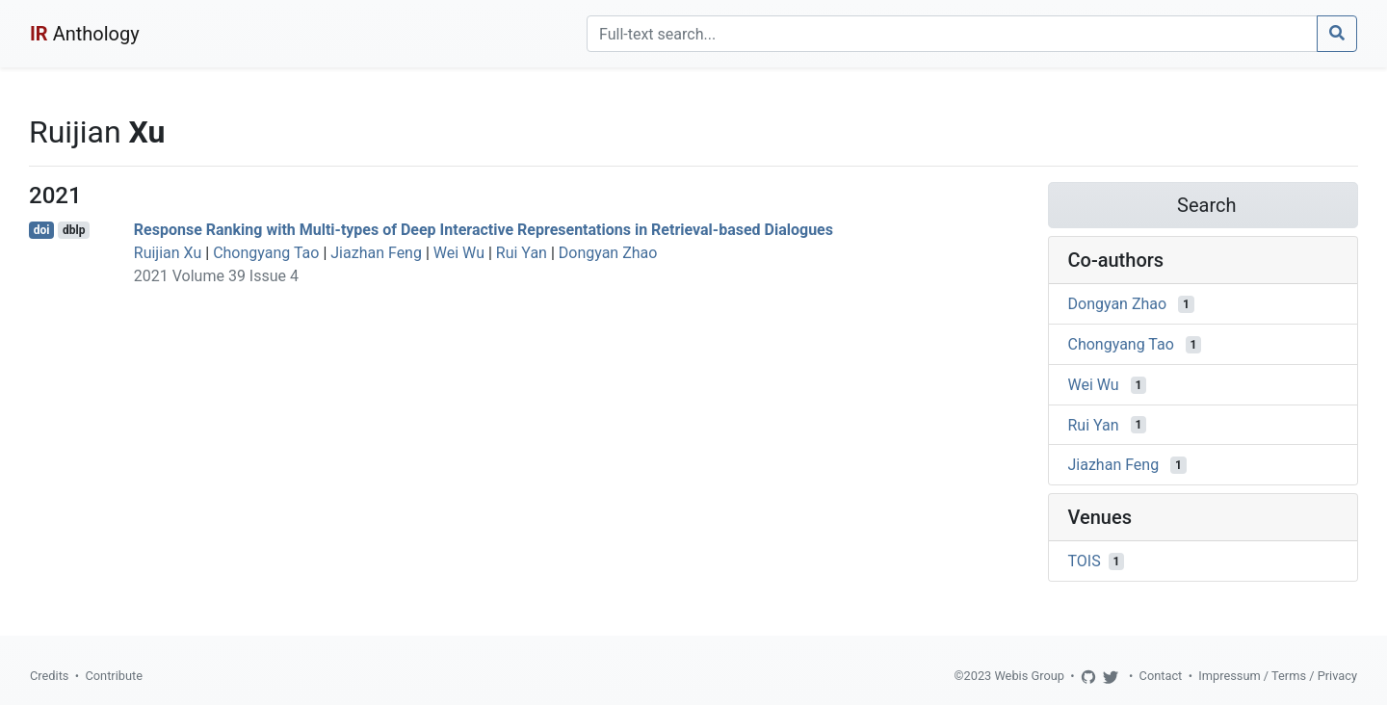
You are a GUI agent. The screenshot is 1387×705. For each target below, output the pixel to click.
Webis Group (1029, 675)
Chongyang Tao (266, 253)
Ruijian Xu (167, 253)
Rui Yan (521, 253)
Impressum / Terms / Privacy (1277, 675)
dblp (74, 230)
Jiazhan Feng (376, 253)
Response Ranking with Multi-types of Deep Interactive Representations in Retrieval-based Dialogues (483, 230)
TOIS (1084, 561)
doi (42, 230)
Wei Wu (458, 253)
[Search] (952, 33)
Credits (49, 675)
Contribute (114, 675)
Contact (1161, 675)
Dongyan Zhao (608, 253)
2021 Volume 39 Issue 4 (216, 276)
